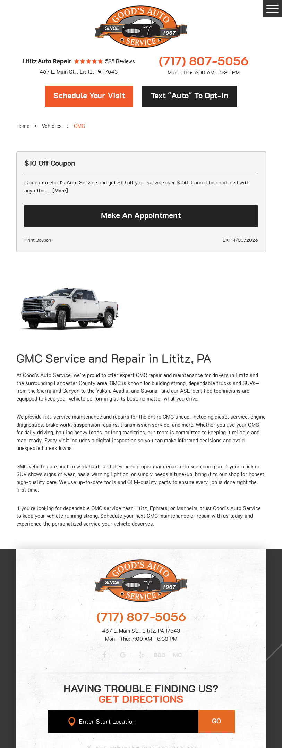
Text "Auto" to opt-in (189, 96)
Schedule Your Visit (89, 96)
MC (177, 655)
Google (122, 654)
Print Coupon (37, 240)
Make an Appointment (141, 216)
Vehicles (52, 126)
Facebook (104, 654)
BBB (159, 655)
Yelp (141, 654)
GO (216, 721)
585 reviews (120, 61)
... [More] (57, 191)
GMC (79, 126)
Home (22, 126)
